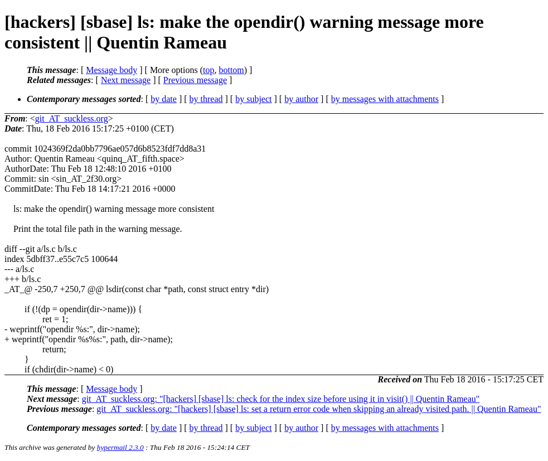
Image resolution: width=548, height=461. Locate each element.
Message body (111, 70)
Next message (126, 80)
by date (164, 99)
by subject (253, 99)
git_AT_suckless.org (71, 118)
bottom (231, 70)
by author (301, 99)
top (208, 70)
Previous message (195, 80)
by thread (206, 99)
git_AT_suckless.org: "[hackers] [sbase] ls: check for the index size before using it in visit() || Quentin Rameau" (281, 399)
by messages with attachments (385, 99)
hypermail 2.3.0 (120, 447)
